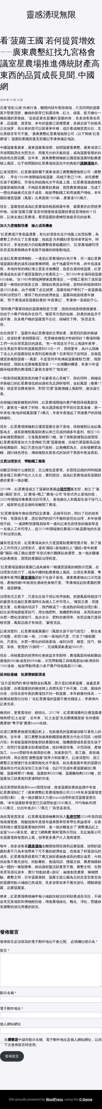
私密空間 (73, 817)
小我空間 (63, 489)
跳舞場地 (87, 163)
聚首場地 (28, 578)
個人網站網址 (10, 1024)
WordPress (54, 1099)
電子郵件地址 (11, 1009)
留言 (4, 950)
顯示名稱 (8, 993)
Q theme (85, 1099)
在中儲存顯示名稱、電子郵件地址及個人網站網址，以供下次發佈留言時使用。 (53, 1042)
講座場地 (35, 846)
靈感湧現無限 (51, 14)
